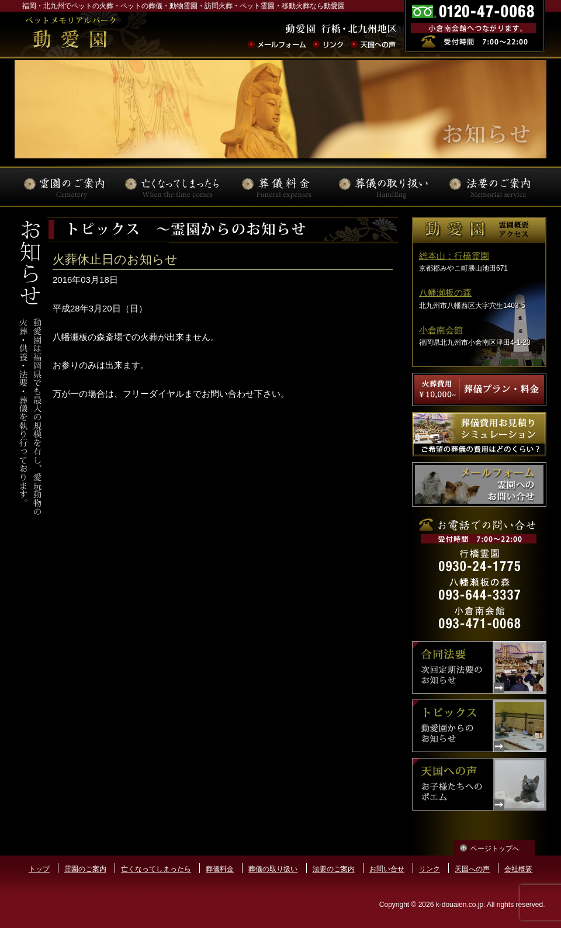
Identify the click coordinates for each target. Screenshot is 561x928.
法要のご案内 (334, 869)
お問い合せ (386, 869)
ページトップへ (495, 848)
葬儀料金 (220, 869)
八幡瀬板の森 (445, 292)
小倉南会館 (441, 330)
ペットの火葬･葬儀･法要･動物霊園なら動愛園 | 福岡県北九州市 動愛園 (70, 34)
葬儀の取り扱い (272, 869)
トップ (39, 869)
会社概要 (518, 869)
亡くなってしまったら (156, 869)
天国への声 (472, 869)
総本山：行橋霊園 (454, 256)
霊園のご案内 (85, 869)
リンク (429, 869)
